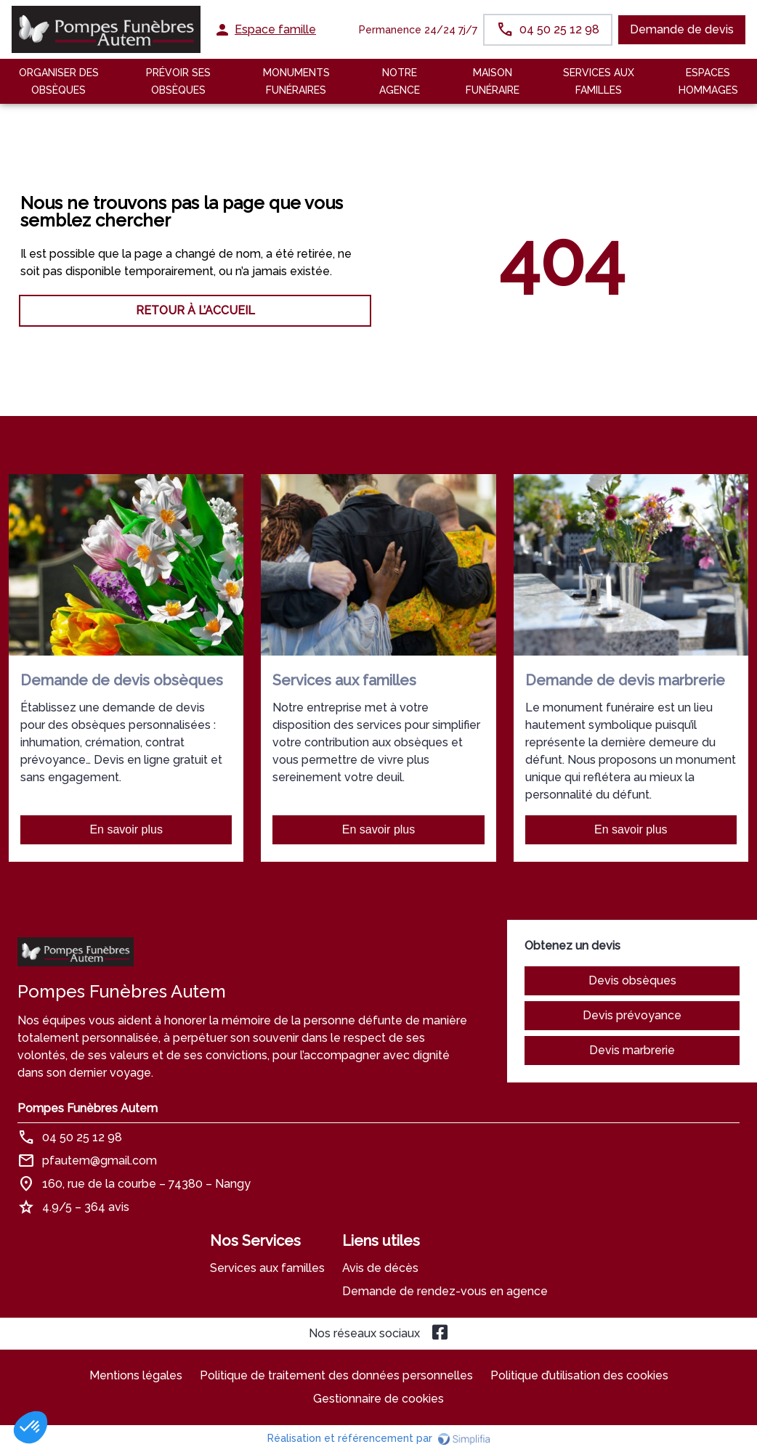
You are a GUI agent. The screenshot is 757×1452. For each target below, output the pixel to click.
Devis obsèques (632, 980)
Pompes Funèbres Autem (87, 1108)
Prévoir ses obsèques (178, 81)
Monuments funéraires (296, 81)
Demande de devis (682, 29)
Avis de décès (380, 1268)
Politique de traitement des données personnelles (336, 1375)
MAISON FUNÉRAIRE (492, 81)
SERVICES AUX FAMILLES (598, 81)
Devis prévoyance (632, 1015)
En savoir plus (126, 829)
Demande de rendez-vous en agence (445, 1291)
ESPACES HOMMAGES (708, 81)
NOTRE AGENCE (399, 81)
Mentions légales (135, 1375)
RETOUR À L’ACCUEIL (195, 310)
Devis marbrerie (632, 1050)
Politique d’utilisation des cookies (579, 1375)
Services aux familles (267, 1268)
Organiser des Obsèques (59, 81)
